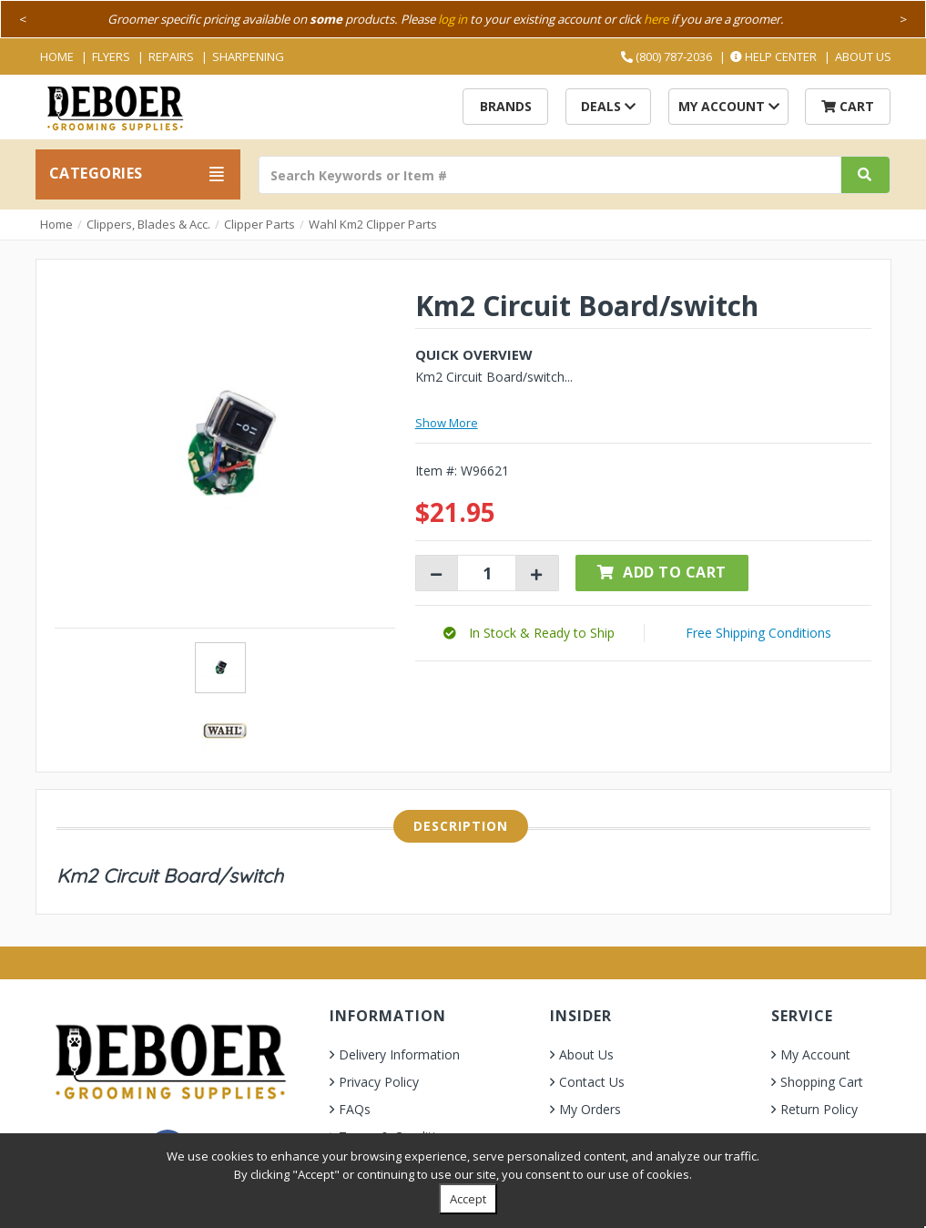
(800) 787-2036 (666, 56)
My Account (728, 106)
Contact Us (592, 1081)
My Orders (590, 1109)
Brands (506, 106)
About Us (863, 56)
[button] (529, 632)
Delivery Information (399, 1054)
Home (57, 56)
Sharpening (248, 56)
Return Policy (819, 1109)
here (656, 19)
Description (460, 825)
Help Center (773, 56)
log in (452, 19)
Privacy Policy (379, 1081)
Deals (608, 106)
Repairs (171, 56)
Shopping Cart (821, 1081)
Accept (468, 1199)
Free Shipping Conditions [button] (758, 632)
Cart (847, 106)
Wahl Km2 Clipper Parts (373, 224)
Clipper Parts (259, 224)
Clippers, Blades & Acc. (148, 224)
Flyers (111, 56)
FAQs (355, 1109)
